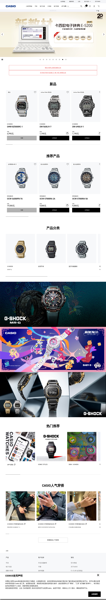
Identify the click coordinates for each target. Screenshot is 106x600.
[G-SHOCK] (20, 254)
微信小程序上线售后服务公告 (53, 68)
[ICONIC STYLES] (51, 452)
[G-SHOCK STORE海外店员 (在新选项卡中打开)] (20, 511)
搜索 (81, 6)
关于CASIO (97, 1)
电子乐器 (42, 6)
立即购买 (54, 138)
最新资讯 (71, 1)
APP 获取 (63, 6)
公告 (79, 1)
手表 (36, 6)
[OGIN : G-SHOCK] (81, 452)
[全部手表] (51, 254)
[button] (2, 59)
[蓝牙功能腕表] (81, 254)
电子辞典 (56, 6)
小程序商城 (29, 6)
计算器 (49, 6)
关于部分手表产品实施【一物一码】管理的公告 (53, 72)
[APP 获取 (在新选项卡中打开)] (20, 452)
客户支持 (86, 1)
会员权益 (63, 1)
